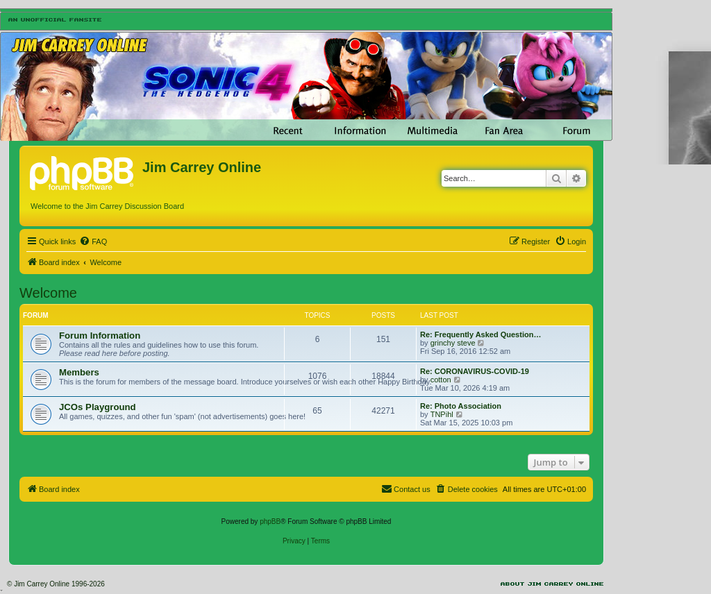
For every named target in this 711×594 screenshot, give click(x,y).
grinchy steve (453, 343)
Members (79, 372)
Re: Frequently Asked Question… (480, 334)
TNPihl (441, 414)
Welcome (48, 292)
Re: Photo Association (460, 406)
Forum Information (99, 335)
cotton (440, 379)
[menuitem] (93, 241)
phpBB (270, 521)
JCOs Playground (97, 407)
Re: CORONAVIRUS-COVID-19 (474, 371)
